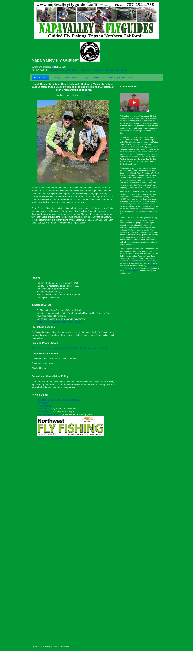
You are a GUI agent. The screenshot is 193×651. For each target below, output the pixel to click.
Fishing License (44, 406)
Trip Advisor (85, 95)
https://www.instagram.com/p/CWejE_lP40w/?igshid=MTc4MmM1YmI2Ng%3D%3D (70, 348)
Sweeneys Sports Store (47, 414)
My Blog (86, 70)
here (136, 258)
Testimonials (98, 78)
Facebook (98, 70)
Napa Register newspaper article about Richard (58, 400)
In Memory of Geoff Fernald (120, 78)
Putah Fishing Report (116, 70)
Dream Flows (43, 409)
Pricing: (36, 277)
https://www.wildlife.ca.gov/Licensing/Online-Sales (60, 322)
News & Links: (40, 394)
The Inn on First (44, 412)
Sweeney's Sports (131, 271)
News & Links (71, 78)
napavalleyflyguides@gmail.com (63, 70)
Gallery (85, 78)
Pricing (57, 78)
